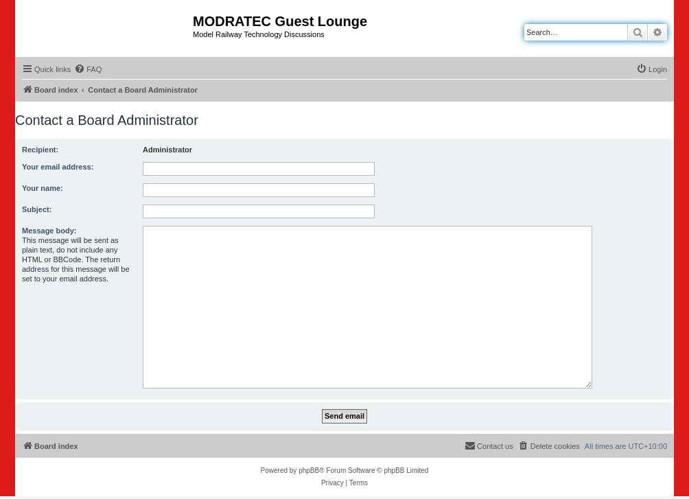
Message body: (49, 231)
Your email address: (57, 167)
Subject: (36, 209)
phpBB (309, 470)
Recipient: (40, 150)
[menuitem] (88, 69)
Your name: (42, 188)
